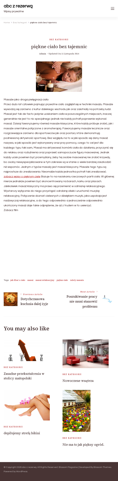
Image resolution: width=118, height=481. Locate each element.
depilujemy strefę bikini (22, 433)
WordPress (21, 471)
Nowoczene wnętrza (78, 380)
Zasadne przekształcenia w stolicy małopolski (24, 375)
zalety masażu (77, 280)
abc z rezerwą (18, 6)
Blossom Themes (102, 467)
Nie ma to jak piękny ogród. (83, 444)
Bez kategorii (59, 39)
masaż (30, 280)
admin (42, 53)
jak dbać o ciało (17, 280)
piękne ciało (62, 280)
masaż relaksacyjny (44, 280)
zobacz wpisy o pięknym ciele (22, 176)
